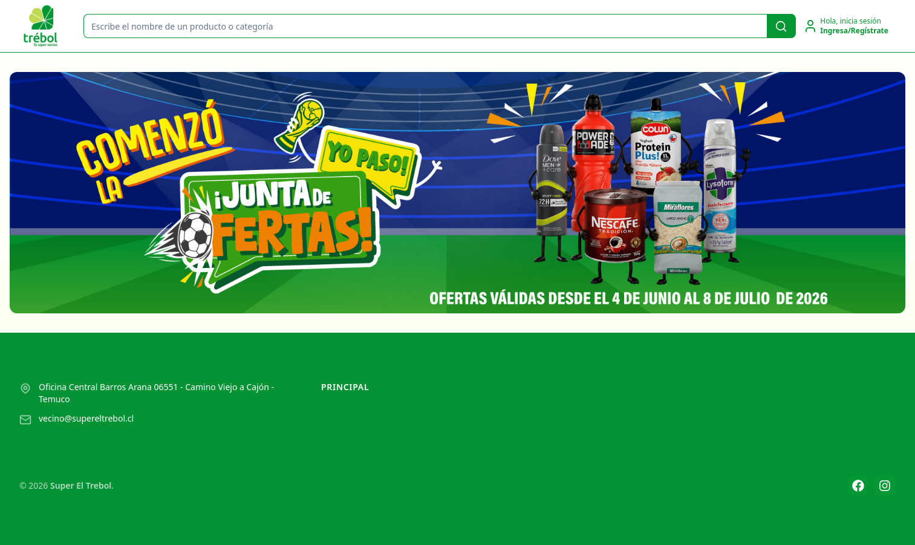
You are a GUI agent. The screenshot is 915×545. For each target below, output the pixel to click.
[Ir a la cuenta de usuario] (845, 26)
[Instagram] (885, 486)
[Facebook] (858, 486)
